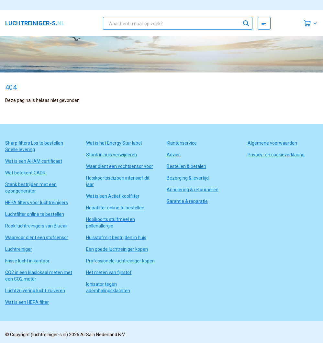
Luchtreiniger (18, 249)
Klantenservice (182, 143)
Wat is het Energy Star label (114, 143)
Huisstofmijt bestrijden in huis (116, 237)
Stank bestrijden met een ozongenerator (31, 188)
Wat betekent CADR (25, 172)
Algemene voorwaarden (272, 143)
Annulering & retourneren (192, 189)
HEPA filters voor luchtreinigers (36, 202)
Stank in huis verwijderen (111, 154)
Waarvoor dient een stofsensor (36, 237)
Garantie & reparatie (187, 201)
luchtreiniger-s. (35, 23)
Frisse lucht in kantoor (27, 260)
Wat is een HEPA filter (27, 302)
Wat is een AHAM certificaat (33, 161)
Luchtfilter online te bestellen (34, 214)
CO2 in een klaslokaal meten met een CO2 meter (38, 276)
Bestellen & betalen (186, 166)
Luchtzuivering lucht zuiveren (35, 290)
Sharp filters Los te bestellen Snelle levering (34, 146)
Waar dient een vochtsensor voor (119, 166)
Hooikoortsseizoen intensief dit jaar (118, 181)
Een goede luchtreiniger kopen (117, 249)
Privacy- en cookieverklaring (276, 154)
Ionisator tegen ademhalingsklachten (108, 287)
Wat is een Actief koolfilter (112, 196)
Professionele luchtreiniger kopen (120, 260)
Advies (174, 154)
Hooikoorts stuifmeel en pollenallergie (110, 222)
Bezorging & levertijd (188, 178)
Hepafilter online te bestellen (115, 207)
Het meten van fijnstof (109, 272)
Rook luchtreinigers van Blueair (36, 225)
